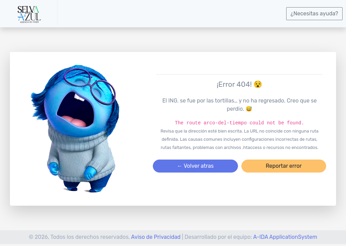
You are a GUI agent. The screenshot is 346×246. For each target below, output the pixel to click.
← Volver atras (195, 166)
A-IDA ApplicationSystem (285, 237)
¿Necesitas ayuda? (314, 13)
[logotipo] (28, 13)
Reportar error (284, 166)
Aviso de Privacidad (156, 237)
